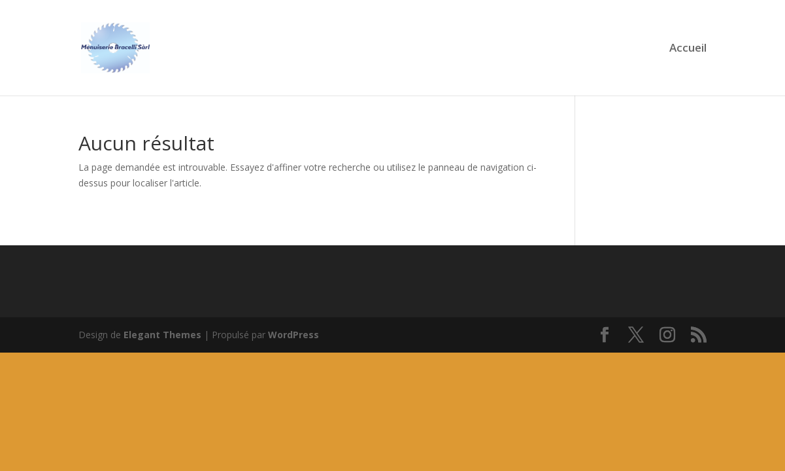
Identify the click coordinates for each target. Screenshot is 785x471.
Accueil (688, 49)
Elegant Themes (162, 334)
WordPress (293, 334)
